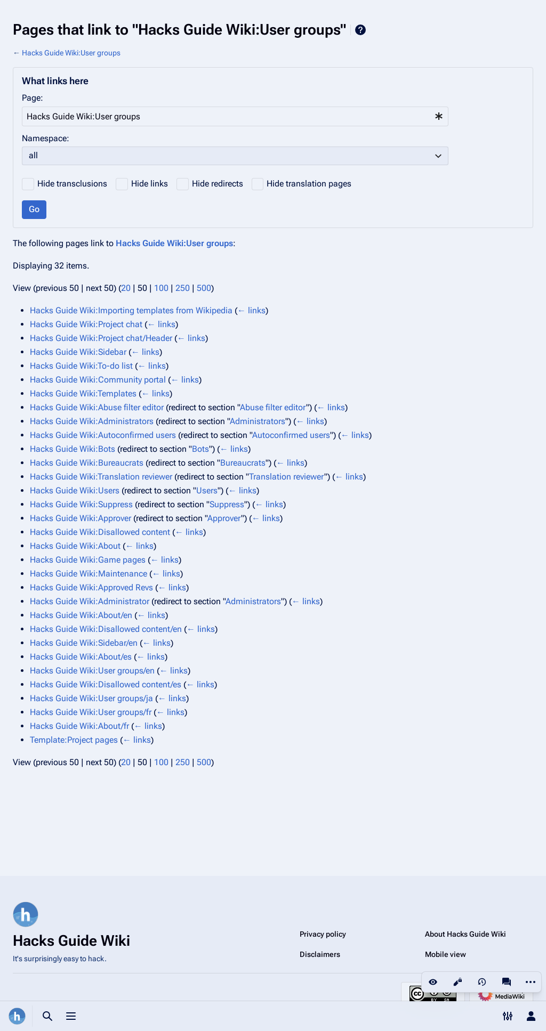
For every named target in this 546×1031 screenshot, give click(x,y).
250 (182, 288)
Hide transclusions (72, 183)
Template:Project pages (74, 740)
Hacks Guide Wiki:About (75, 546)
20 (126, 288)
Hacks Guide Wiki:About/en (81, 615)
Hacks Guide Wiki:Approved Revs (91, 587)
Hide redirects (217, 183)
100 (161, 288)
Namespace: (45, 138)
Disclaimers (320, 954)
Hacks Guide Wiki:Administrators (92, 421)
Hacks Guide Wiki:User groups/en (92, 670)
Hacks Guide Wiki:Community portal (98, 380)
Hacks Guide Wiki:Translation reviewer (101, 477)
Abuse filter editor (273, 407)
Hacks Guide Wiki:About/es (81, 657)
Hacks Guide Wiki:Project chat (86, 324)
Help (360, 30)
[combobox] (235, 116)
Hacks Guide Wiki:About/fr (79, 726)
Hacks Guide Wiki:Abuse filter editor (97, 407)
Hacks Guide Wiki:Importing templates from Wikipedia (131, 310)
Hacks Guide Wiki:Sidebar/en (84, 643)
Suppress (227, 504)
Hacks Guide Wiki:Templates (83, 393)
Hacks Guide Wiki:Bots (72, 449)
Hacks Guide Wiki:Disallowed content (100, 532)
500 (204, 288)
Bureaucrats (243, 463)
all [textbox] (33, 155)
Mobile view (445, 954)
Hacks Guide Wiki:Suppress (81, 504)
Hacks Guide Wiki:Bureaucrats (86, 463)
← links (251, 310)
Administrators (257, 421)
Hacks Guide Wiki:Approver (80, 518)
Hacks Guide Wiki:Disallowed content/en (106, 629)
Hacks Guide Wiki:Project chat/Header (101, 338)
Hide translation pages (309, 183)
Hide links (149, 183)
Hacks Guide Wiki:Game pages (88, 560)
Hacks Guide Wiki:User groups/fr (90, 712)
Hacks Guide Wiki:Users (74, 490)
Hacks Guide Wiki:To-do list (81, 366)
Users (207, 490)
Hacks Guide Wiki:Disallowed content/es (105, 684)
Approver (224, 518)
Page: (32, 98)
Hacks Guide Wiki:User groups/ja (91, 698)
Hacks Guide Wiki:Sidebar (78, 352)
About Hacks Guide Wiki (465, 934)
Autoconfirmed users (291, 435)
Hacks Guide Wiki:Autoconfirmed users (103, 435)
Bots (200, 449)
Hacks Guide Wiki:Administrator (89, 601)
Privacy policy (323, 934)
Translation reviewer (286, 477)
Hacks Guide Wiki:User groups (71, 52)
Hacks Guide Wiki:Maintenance (88, 574)
